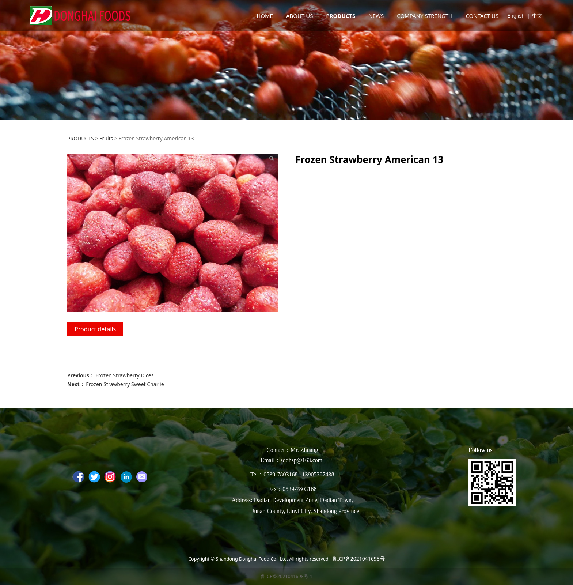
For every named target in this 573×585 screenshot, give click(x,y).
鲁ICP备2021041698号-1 (286, 576)
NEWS (376, 15)
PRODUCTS (340, 15)
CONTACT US (482, 15)
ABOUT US (299, 15)
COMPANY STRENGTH (424, 15)
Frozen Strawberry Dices (124, 375)
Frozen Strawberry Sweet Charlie (125, 384)
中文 (537, 15)
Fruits (106, 138)
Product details (95, 329)
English (516, 15)
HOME (265, 15)
